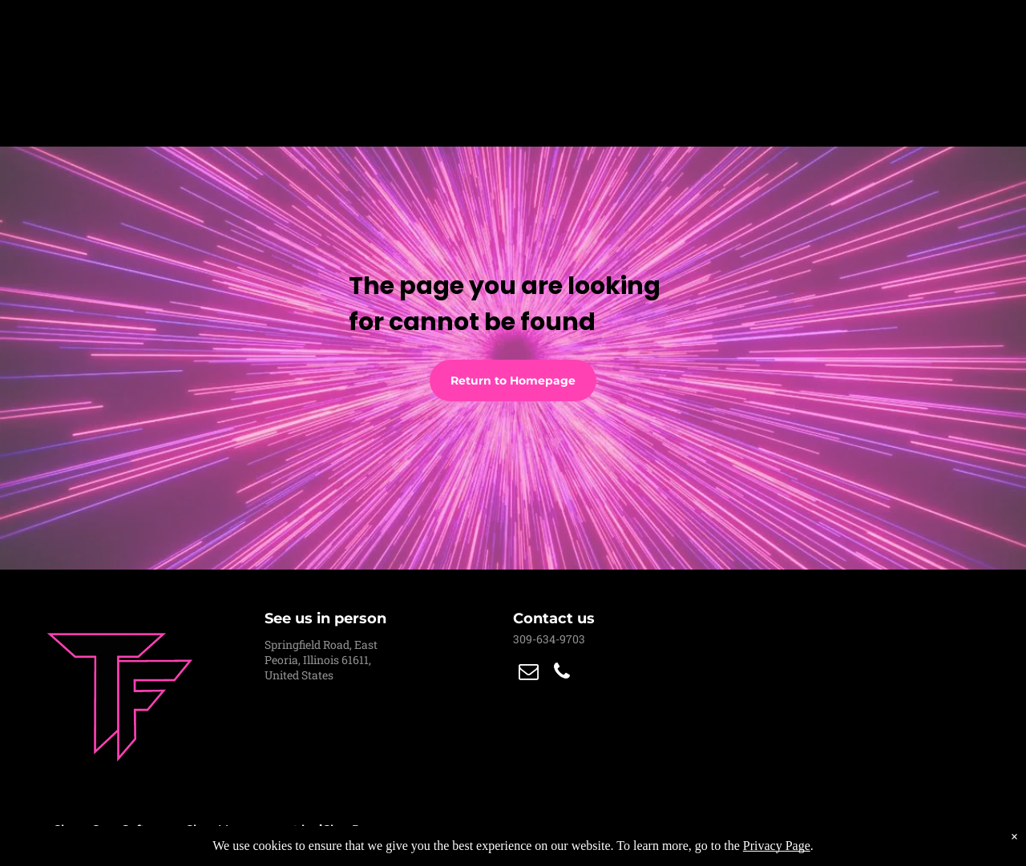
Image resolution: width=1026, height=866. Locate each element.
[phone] (562, 673)
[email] (528, 673)
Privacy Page (776, 845)
